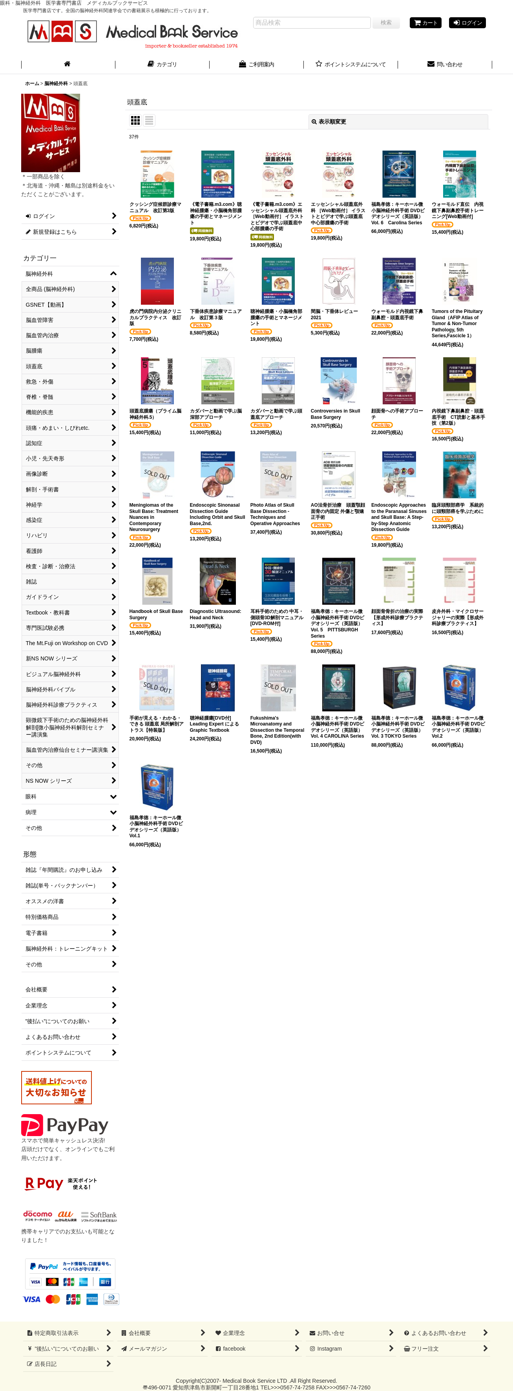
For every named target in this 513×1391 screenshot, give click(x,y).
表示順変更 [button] (329, 121)
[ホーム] (68, 65)
